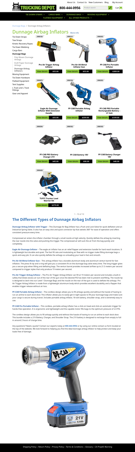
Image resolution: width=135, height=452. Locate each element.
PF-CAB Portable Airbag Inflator (79, 109)
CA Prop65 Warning (103, 447)
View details (42, 71)
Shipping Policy (29, 447)
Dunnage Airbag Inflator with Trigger (29, 226)
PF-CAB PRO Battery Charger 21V (49, 155)
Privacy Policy (58, 447)
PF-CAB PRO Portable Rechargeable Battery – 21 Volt (109, 110)
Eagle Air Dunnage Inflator (24, 249)
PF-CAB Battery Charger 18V (109, 155)
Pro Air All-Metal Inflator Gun (79, 65)
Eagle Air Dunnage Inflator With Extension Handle (49, 110)
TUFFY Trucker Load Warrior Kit (49, 199)
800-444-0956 (69, 8)
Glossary (89, 447)
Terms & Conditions (74, 447)
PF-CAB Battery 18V (79, 154)
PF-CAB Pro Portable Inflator (109, 65)
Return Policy (44, 447)
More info (74, 33)
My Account (117, 2)
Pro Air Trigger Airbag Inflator (49, 65)
